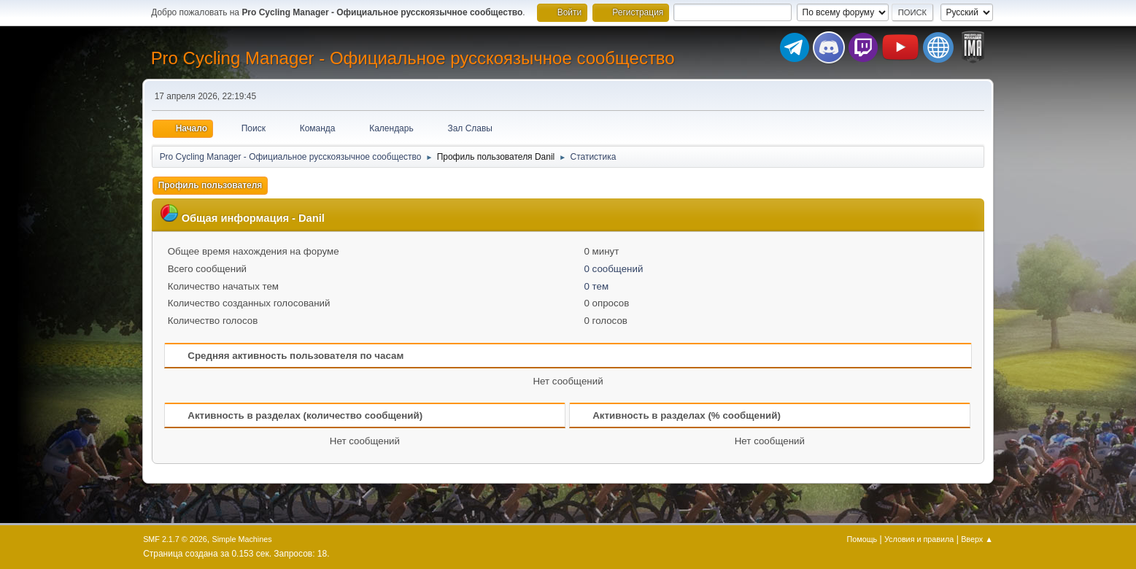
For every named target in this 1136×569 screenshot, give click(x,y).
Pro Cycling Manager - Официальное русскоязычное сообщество (413, 58)
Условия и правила (919, 539)
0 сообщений (613, 268)
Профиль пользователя (210, 185)
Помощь (862, 539)
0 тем (596, 286)
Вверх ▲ (977, 539)
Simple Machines (241, 539)
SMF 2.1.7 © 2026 (175, 539)
